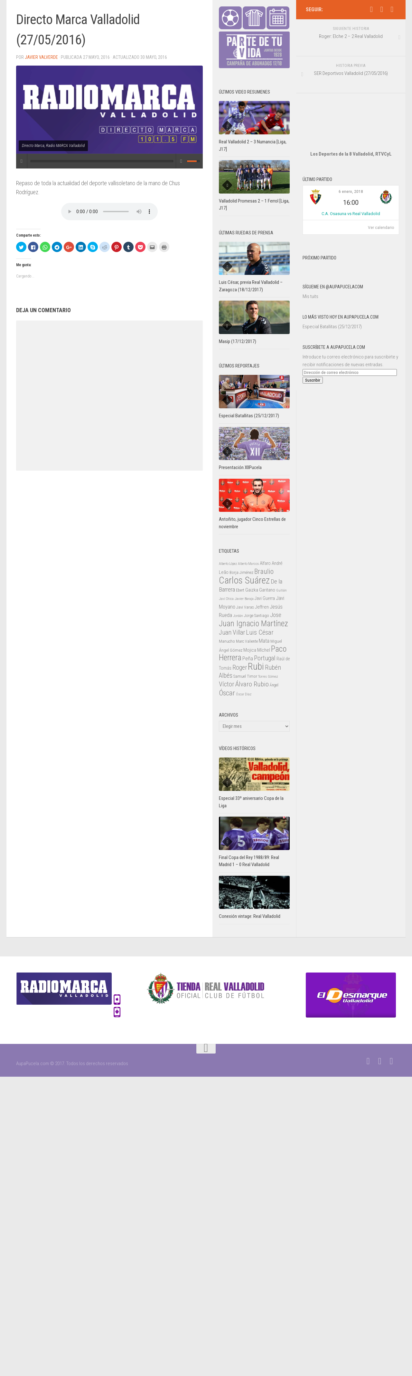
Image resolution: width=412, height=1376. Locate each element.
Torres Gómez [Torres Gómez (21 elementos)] (268, 676)
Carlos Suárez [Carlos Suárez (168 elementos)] (244, 580)
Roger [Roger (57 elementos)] (239, 667)
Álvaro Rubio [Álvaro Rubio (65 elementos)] (252, 684)
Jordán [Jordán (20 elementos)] (238, 616)
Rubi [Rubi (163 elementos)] (256, 666)
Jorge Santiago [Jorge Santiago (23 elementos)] (256, 615)
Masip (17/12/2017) (237, 341)
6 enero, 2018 (351, 172)
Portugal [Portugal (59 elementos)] (265, 658)
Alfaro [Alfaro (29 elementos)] (265, 563)
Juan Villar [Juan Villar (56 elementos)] (232, 632)
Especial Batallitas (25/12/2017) (332, 307)
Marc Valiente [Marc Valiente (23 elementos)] (247, 641)
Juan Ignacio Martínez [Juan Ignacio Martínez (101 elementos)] (253, 623)
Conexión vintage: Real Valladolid (249, 916)
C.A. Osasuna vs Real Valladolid (351, 194)
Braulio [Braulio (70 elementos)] (264, 571)
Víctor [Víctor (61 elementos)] (226, 684)
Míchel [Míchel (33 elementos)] (263, 650)
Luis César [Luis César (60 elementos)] (260, 632)
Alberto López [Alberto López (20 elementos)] (228, 564)
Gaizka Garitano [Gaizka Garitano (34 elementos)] (260, 590)
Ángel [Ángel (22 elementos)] (274, 685)
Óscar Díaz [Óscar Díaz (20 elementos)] (243, 694)
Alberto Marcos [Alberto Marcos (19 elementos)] (248, 564)
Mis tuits (310, 277)
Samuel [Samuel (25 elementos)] (239, 676)
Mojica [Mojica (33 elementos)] (249, 650)
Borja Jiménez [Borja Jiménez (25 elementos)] (241, 572)
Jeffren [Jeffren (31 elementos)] (262, 607)
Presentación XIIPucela (240, 467)
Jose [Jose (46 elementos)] (275, 614)
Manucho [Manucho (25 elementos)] (227, 641)
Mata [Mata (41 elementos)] (264, 641)
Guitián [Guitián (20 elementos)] (281, 590)
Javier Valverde (41, 57)
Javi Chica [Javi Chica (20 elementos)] (226, 599)
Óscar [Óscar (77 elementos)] (227, 693)
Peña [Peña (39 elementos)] (247, 659)
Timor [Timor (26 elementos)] (252, 676)
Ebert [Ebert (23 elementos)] (240, 590)
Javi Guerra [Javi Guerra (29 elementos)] (265, 598)
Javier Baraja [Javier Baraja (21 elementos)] (244, 598)
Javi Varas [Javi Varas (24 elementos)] (245, 607)
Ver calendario (381, 208)
